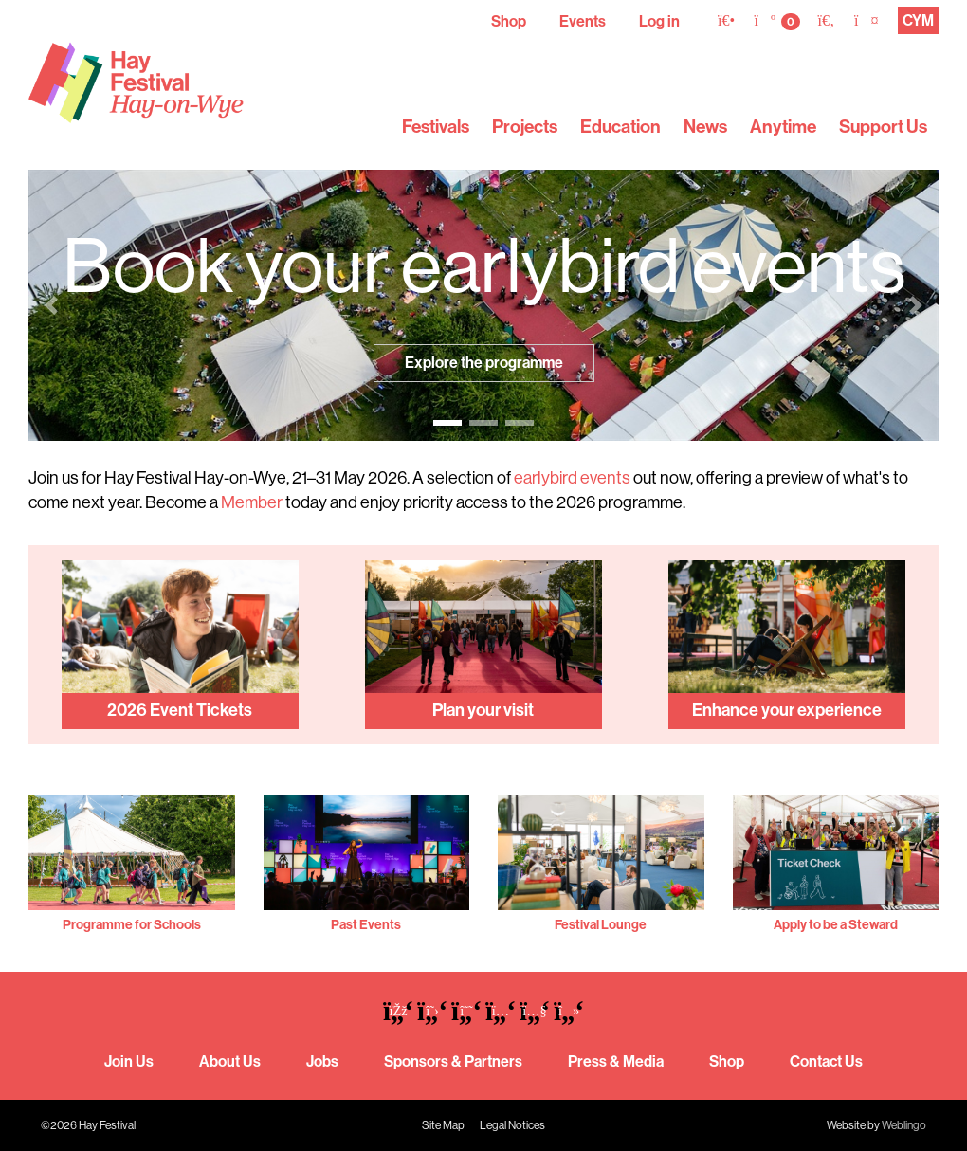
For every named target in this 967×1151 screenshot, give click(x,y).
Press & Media (616, 1061)
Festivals (435, 127)
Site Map (443, 1125)
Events (582, 21)
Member (252, 502)
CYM (918, 20)
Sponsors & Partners (453, 1061)
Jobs (322, 1061)
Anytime (783, 127)
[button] (51, 305)
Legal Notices (512, 1125)
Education (620, 127)
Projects (524, 127)
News (705, 127)
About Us (230, 1061)
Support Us (883, 127)
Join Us (129, 1061)
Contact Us (826, 1061)
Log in (659, 21)
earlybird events (572, 477)
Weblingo (904, 1125)
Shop (508, 21)
